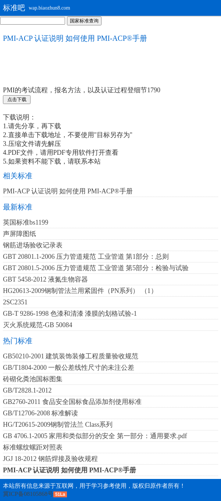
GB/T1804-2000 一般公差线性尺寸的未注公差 (69, 367)
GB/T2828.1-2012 (27, 390)
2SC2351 (15, 302)
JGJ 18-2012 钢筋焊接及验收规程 (50, 458)
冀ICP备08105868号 (28, 494)
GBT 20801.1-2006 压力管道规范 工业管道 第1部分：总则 (86, 256)
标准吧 (14, 8)
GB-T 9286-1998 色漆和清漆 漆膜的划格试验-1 (70, 313)
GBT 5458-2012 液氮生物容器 (45, 279)
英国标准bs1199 (25, 222)
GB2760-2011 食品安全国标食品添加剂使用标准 (72, 401)
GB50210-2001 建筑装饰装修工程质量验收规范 (71, 356)
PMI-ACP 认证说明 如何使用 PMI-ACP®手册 (68, 191)
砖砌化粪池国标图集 (33, 379)
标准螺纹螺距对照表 (33, 447)
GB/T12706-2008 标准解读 (40, 413)
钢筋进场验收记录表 (33, 245)
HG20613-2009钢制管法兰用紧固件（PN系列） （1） (80, 290)
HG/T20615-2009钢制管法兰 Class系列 (58, 424)
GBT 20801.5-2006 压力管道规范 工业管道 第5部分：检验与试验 (96, 268)
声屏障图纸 (19, 233)
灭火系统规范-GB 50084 (37, 325)
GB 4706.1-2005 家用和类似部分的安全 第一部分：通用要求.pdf (95, 436)
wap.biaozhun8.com (49, 8)
